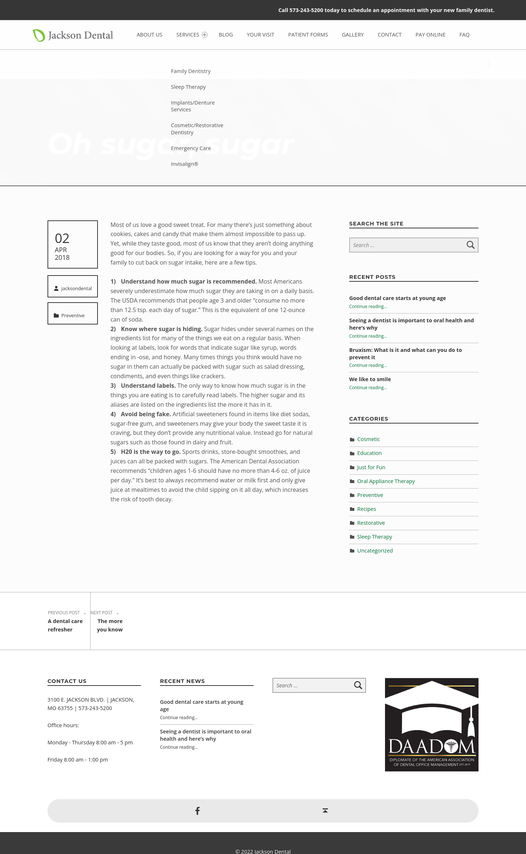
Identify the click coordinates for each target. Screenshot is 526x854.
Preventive (73, 315)
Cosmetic (368, 439)
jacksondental (76, 288)
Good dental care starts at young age (397, 298)
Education (369, 452)
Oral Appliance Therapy (386, 481)
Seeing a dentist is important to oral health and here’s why (205, 718)
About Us (150, 34)
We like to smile (370, 379)
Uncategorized (375, 550)
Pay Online (430, 34)
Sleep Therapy (374, 536)
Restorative (371, 522)
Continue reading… (368, 306)
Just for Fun (371, 467)
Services (191, 34)
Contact (389, 34)
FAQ (465, 34)
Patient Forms (308, 34)
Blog (226, 34)
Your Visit (260, 34)
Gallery (353, 34)
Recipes (366, 508)
